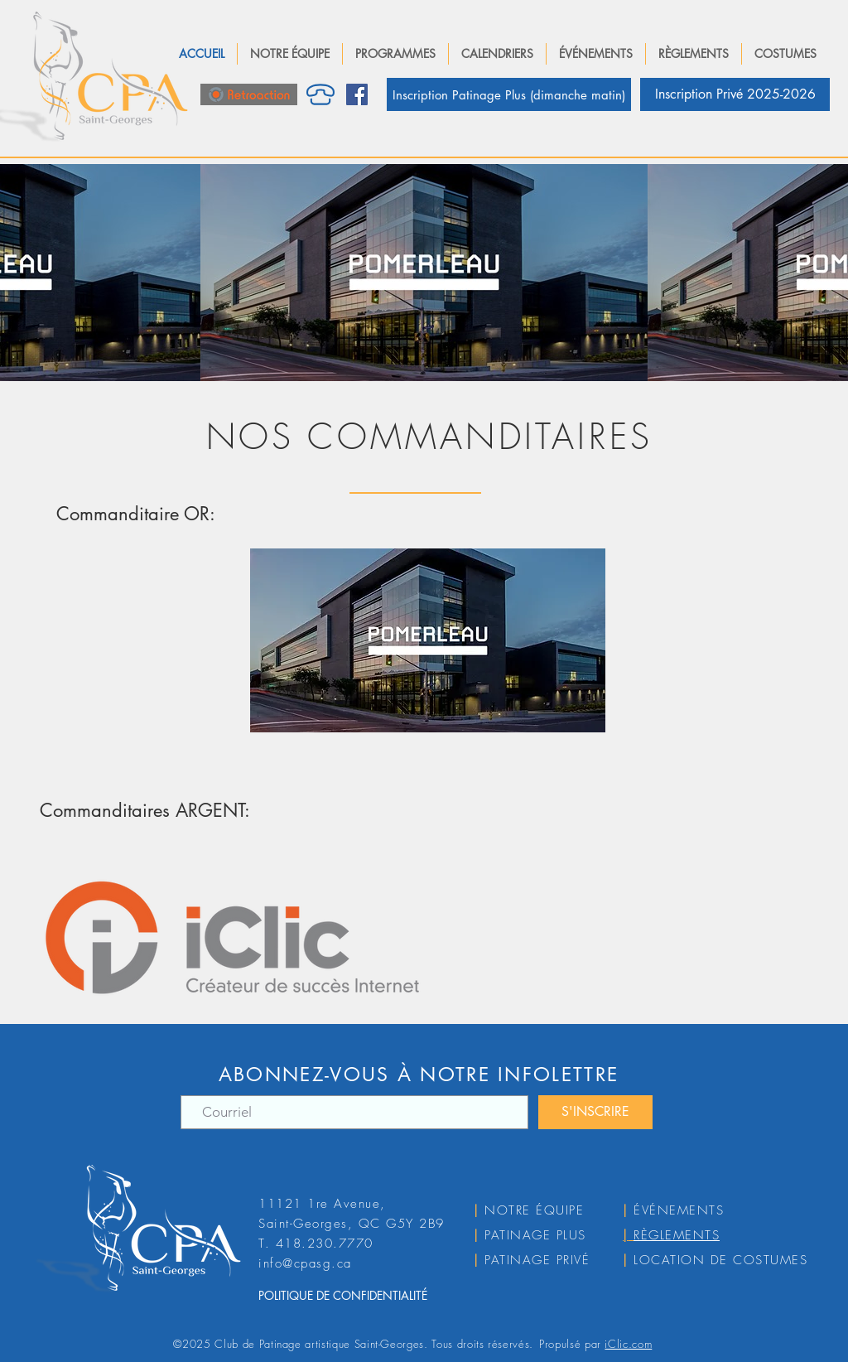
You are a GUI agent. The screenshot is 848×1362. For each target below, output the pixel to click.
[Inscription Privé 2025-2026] (735, 94)
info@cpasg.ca (305, 1263)
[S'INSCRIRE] (595, 1112)
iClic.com (628, 1343)
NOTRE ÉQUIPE (534, 1210)
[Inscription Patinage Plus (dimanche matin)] (509, 94)
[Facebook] (357, 94)
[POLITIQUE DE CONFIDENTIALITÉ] (369, 1295)
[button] (290, 54)
